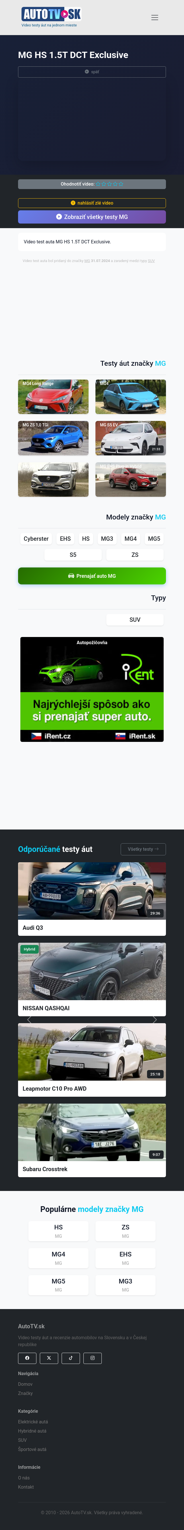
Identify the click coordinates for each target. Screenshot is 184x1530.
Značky (25, 1393)
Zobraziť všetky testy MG (92, 216)
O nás (24, 1478)
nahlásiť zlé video (92, 203)
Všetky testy (143, 849)
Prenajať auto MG (92, 575)
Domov (25, 1384)
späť (92, 72)
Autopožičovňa (92, 642)
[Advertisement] (103, 308)
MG (87, 261)
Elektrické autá (33, 1422)
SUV (151, 261)
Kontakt (26, 1487)
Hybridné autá (32, 1431)
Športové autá (32, 1449)
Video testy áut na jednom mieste (49, 25)
